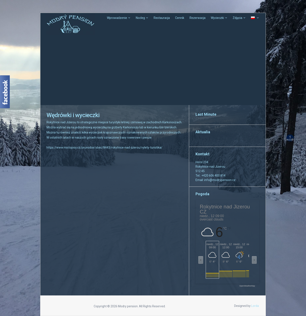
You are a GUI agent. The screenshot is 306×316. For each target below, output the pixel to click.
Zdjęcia (237, 18)
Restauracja (162, 18)
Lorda (255, 306)
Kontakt (203, 154)
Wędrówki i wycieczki (73, 115)
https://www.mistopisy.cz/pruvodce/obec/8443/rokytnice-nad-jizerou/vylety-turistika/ (104, 147)
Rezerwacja (197, 18)
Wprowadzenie (117, 18)
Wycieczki (217, 18)
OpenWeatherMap (247, 286)
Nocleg (140, 18)
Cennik (179, 18)
